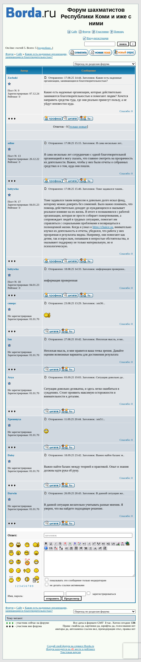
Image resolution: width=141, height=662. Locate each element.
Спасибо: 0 (126, 111)
